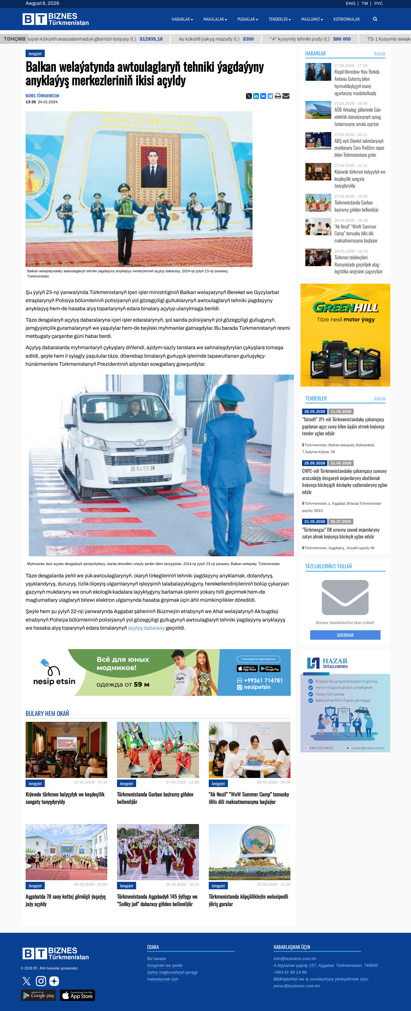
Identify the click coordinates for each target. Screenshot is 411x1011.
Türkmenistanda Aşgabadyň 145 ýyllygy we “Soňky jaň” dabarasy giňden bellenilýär (157, 900)
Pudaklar (248, 19)
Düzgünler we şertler (165, 965)
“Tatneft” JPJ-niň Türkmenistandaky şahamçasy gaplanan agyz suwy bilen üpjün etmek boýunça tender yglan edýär (343, 426)
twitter (27, 981)
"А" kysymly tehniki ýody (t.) (326, 39)
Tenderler (316, 398)
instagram (40, 981)
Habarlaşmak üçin (162, 979)
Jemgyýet (35, 53)
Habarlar (315, 53)
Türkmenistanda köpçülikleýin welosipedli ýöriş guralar (248, 900)
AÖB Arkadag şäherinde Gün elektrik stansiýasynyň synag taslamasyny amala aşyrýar (358, 116)
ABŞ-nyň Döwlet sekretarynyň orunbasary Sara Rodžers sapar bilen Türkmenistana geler (359, 147)
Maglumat (312, 19)
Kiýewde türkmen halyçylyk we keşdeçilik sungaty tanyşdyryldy (65, 798)
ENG (350, 3)
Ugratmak (345, 635)
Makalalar (215, 19)
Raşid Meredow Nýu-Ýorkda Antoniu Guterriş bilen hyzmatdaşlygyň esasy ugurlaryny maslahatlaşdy (357, 82)
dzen (53, 981)
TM (365, 3)
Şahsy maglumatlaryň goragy (172, 972)
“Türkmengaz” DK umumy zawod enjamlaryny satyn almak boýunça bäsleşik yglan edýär (341, 533)
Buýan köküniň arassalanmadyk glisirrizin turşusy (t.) (110, 39)
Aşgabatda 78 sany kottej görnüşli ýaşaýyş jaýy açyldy (66, 900)
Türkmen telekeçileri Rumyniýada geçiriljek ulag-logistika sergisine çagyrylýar (358, 264)
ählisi (379, 53)
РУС (378, 3)
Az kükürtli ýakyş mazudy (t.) (232, 39)
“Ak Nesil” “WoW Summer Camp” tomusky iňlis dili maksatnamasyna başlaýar (249, 798)
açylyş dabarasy (146, 628)
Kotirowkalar (347, 19)
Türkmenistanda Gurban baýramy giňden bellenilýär (155, 798)
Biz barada (156, 958)
